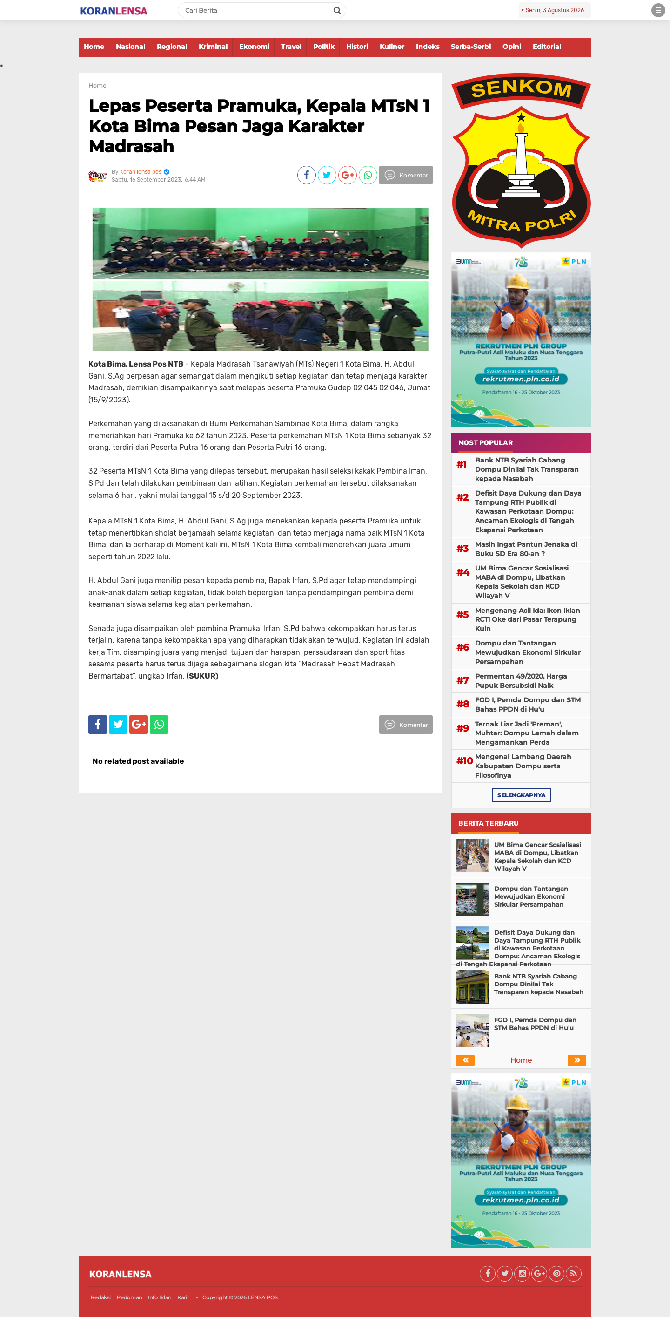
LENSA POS (263, 1297)
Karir (183, 1297)
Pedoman (129, 1297)
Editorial (547, 46)
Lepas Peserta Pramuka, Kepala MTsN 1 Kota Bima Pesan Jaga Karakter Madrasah (258, 125)
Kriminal (213, 46)
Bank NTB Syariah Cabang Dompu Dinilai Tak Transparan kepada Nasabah (527, 469)
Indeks (427, 46)
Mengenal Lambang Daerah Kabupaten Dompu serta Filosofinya (523, 766)
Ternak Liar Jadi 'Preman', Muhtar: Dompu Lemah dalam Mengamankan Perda (527, 733)
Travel (291, 46)
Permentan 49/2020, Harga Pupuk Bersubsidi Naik (521, 681)
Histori (357, 46)
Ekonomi (254, 46)
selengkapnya (521, 795)
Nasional (130, 46)
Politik (324, 46)
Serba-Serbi (471, 46)
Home (94, 46)
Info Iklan (159, 1297)
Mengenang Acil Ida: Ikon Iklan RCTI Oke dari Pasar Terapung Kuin (527, 619)
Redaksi (101, 1297)
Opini (511, 46)
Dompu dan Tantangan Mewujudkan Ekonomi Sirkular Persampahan (528, 652)
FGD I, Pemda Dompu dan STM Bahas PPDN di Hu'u (528, 704)
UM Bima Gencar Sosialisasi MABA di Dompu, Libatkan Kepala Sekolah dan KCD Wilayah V (522, 582)
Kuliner (392, 46)
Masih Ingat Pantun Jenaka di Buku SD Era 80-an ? (526, 549)
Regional (172, 46)
